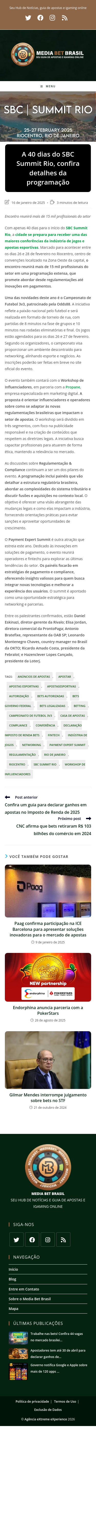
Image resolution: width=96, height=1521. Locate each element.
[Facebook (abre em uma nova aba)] (40, 18)
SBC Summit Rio (45, 764)
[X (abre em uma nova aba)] (28, 18)
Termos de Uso (65, 1402)
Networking (31, 745)
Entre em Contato (24, 1289)
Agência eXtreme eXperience (46, 1419)
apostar (64, 676)
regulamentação (22, 755)
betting (80, 706)
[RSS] (63, 1239)
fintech (53, 735)
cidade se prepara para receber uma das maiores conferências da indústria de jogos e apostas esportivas (46, 241)
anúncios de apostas (34, 676)
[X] (16, 1239)
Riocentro (17, 764)
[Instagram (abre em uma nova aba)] (52, 18)
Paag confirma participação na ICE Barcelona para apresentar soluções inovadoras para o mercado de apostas (48, 929)
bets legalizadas (52, 706)
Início (13, 1269)
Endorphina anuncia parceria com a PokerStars (48, 1010)
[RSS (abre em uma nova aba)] (63, 18)
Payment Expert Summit (67, 745)
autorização (19, 696)
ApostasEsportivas (61, 686)
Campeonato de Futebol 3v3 (30, 716)
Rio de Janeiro (54, 755)
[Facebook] (32, 1239)
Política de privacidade (32, 1402)
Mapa (13, 1308)
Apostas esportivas (24, 686)
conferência (45, 725)
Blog (12, 1279)
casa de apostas (72, 716)
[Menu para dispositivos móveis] (48, 86)
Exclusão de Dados (48, 1410)
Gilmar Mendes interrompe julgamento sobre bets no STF (48, 1097)
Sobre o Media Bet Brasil (30, 1298)
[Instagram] (48, 1239)
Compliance (18, 725)
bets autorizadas (50, 696)
